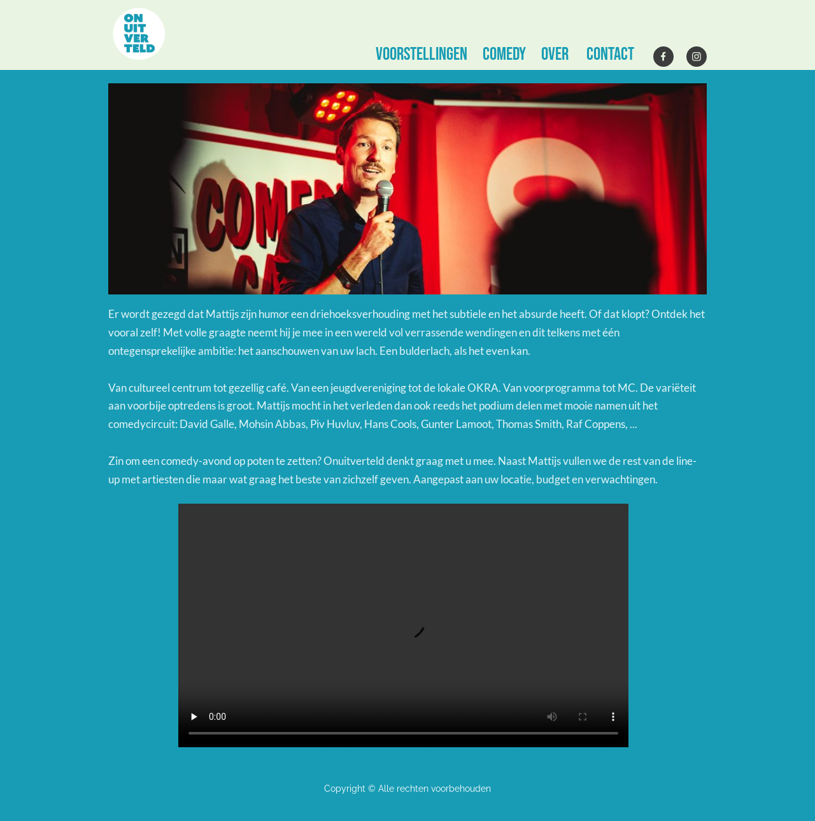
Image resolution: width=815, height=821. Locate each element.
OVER (555, 54)
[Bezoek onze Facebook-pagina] (663, 56)
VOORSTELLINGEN (421, 54)
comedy (504, 54)
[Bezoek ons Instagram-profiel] (696, 56)
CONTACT (610, 54)
